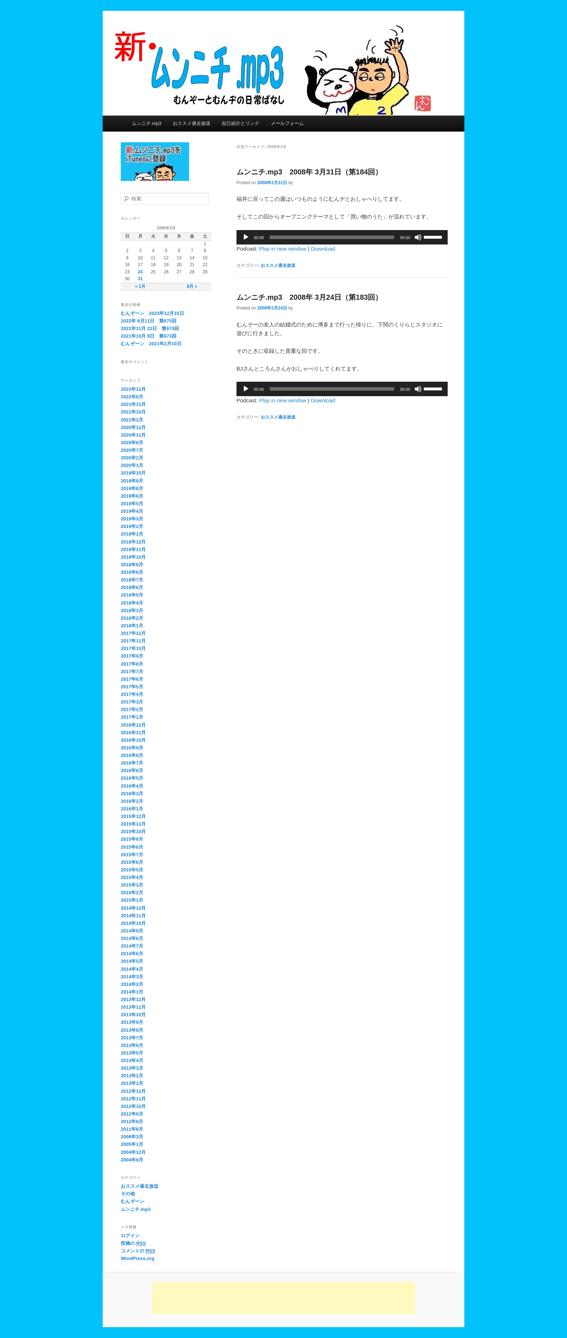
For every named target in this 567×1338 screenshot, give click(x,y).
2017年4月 (132, 694)
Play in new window (283, 249)
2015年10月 (133, 831)
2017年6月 (132, 679)
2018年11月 (133, 549)
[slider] (332, 237)
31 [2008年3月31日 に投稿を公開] (140, 278)
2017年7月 (132, 671)
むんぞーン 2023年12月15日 (152, 313)
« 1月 (140, 286)
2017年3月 (132, 702)
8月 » (192, 286)
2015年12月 (133, 816)
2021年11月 (133, 404)
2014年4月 (132, 969)
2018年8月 (132, 572)
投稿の (133, 1243)
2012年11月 (133, 1098)
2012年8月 (132, 1121)
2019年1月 (132, 534)
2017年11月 (133, 641)
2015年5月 (132, 869)
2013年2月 (132, 1075)
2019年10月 (133, 473)
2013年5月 (132, 1053)
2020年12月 (133, 427)
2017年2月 (132, 709)
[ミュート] (418, 237)
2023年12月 (133, 389)
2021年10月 (133, 412)
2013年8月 (132, 1030)
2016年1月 (132, 808)
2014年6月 (132, 953)
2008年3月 (132, 1136)
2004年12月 (133, 1152)
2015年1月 (132, 900)
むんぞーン (132, 1201)
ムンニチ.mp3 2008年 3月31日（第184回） (309, 172)
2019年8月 (132, 488)
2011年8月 (132, 1129)
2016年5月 (132, 778)
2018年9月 (132, 564)
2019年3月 (132, 518)
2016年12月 (133, 725)
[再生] (246, 237)
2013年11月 (133, 1007)
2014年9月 (132, 931)
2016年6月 (132, 770)
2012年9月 (132, 1114)
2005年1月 (132, 1144)
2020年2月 (132, 457)
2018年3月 (132, 610)
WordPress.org (137, 1258)
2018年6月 (132, 587)
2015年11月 (133, 824)
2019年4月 (132, 511)
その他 (128, 1193)
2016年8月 (132, 755)
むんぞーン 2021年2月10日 (151, 343)
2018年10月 (133, 557)
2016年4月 (132, 786)
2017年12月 (133, 633)
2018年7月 (132, 580)
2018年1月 (132, 625)
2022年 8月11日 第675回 (148, 321)
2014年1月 (132, 992)
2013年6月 (132, 1045)
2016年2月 (132, 801)
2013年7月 (132, 1037)
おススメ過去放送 (191, 123)
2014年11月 (133, 915)
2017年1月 (132, 717)
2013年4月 (132, 1060)
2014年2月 (132, 984)
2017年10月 (133, 648)
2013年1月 (132, 1083)
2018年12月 (133, 542)
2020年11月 (133, 435)
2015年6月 (132, 862)
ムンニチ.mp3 (146, 123)
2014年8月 (132, 938)
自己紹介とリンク (240, 123)
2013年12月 (133, 999)
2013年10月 (133, 1014)
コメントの (138, 1251)
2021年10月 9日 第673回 (148, 336)
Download (323, 249)
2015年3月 (132, 885)
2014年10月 (133, 923)
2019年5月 (132, 503)
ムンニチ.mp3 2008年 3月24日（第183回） (309, 297)
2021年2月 (132, 420)
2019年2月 (132, 526)
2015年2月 (132, 892)
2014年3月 (132, 976)
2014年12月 (133, 908)
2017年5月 (132, 686)
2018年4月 (132, 603)
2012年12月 (133, 1091)
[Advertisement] (283, 1298)
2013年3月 (132, 1068)
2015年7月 (132, 854)
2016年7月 (132, 763)
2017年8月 (132, 664)
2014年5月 (132, 961)
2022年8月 (132, 396)
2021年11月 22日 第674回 (150, 328)
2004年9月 (132, 1159)
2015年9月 (132, 839)
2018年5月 (132, 595)
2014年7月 (132, 946)
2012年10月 (133, 1106)
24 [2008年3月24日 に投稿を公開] (140, 271)
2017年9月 (132, 656)
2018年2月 (132, 618)
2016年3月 (132, 793)
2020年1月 (132, 465)
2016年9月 (132, 747)
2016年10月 (133, 740)
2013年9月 (132, 1022)
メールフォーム (287, 123)
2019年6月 (132, 496)
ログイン (130, 1235)
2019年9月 (132, 481)
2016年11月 (133, 732)
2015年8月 (132, 847)
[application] (342, 237)
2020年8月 (132, 442)
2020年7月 (132, 450)
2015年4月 (132, 877)
